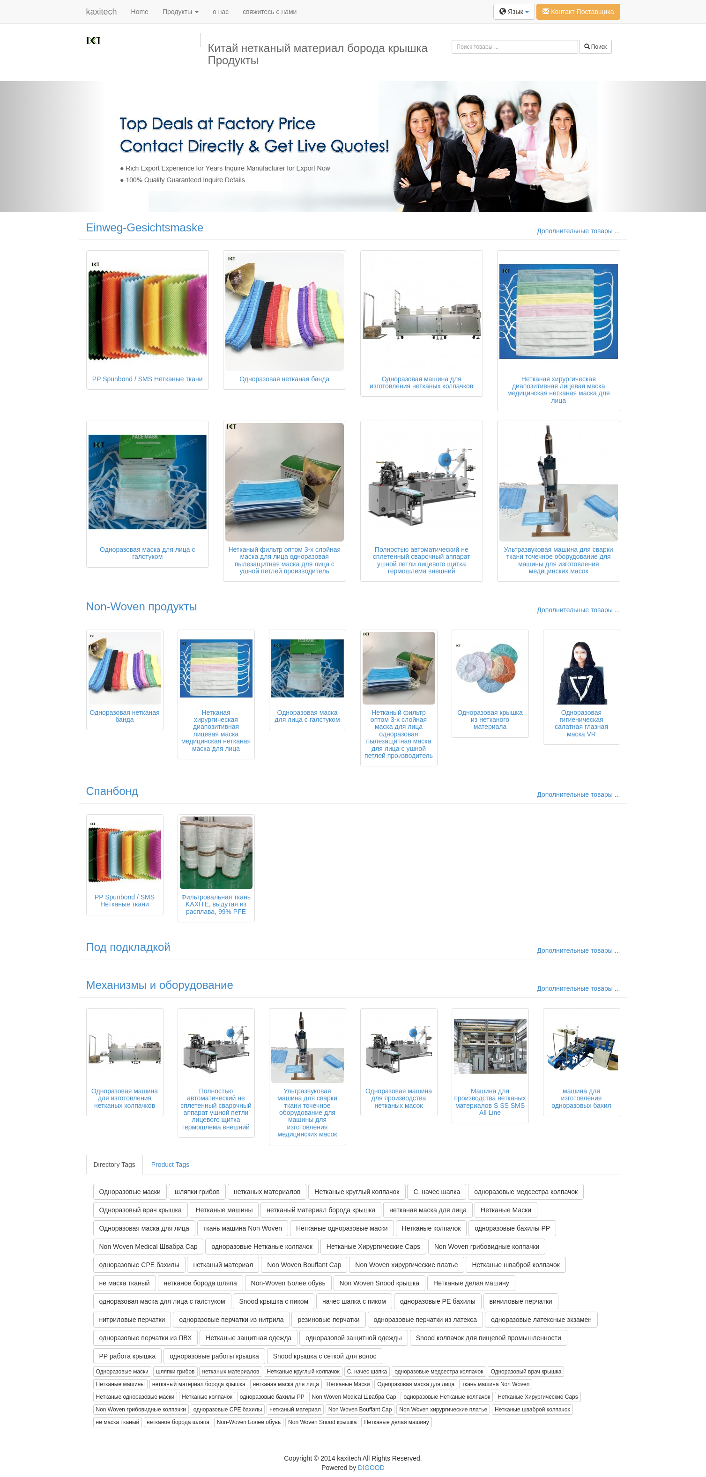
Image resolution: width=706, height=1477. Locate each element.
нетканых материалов (267, 1191)
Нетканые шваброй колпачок (515, 1265)
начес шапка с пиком (354, 1301)
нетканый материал (223, 1265)
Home (140, 11)
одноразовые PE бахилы (438, 1301)
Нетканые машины (224, 1210)
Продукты (181, 11)
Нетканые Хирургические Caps (373, 1246)
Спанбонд (112, 791)
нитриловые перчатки (132, 1319)
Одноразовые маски (130, 1191)
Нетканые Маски (506, 1210)
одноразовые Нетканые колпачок (261, 1246)
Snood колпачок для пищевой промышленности (488, 1338)
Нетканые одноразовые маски (342, 1228)
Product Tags (170, 1164)
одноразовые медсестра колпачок (526, 1191)
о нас (221, 11)
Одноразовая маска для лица (144, 1228)
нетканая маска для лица (428, 1210)
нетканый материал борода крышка (321, 1210)
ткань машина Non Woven (242, 1228)
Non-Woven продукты (141, 606)
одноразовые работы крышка (214, 1356)
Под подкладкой (128, 947)
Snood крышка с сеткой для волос (325, 1356)
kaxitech (101, 11)
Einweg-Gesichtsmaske (145, 227)
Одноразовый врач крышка (140, 1210)
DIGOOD (371, 1467)
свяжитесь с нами (270, 11)
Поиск (595, 47)
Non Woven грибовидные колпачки (486, 1246)
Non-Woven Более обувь (288, 1283)
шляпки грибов (197, 1191)
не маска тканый (124, 1283)
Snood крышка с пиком (273, 1301)
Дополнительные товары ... (578, 231)
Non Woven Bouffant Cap (304, 1265)
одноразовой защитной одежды (353, 1338)
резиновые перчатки (328, 1319)
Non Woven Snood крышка (380, 1283)
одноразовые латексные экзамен (541, 1319)
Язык (514, 11)
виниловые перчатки (521, 1301)
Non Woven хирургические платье (406, 1265)
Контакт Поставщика (578, 11)
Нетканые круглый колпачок (356, 1191)
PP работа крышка (127, 1356)
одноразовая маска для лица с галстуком (162, 1301)
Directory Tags (114, 1164)
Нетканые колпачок (431, 1228)
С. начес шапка (436, 1191)
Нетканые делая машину (471, 1283)
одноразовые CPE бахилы (139, 1265)
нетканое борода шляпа (200, 1283)
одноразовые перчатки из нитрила (231, 1319)
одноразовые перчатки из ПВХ (145, 1338)
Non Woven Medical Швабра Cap (148, 1246)
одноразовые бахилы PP (512, 1228)
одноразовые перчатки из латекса (425, 1319)
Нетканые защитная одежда (248, 1338)
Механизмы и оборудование (159, 985)
